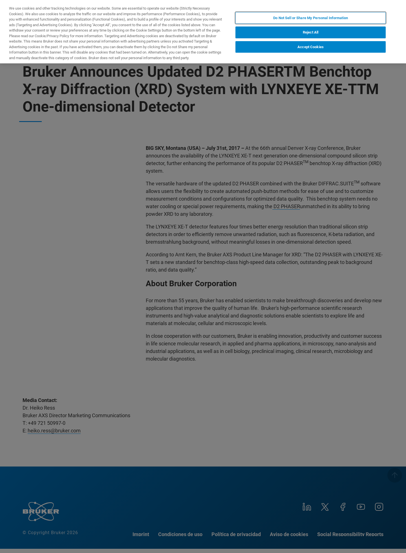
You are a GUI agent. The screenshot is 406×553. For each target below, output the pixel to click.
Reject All (310, 32)
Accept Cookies (310, 47)
